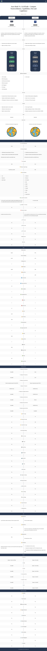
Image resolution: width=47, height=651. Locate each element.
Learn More (12, 69)
